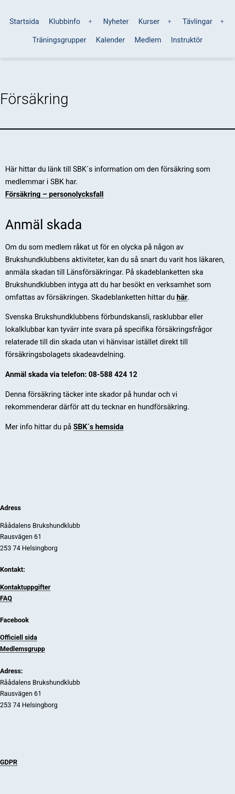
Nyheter (116, 21)
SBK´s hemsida (98, 426)
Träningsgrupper (59, 39)
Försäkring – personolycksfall (54, 194)
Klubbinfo (64, 21)
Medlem (147, 39)
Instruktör (187, 39)
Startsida (24, 21)
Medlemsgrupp (22, 649)
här (182, 297)
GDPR (8, 762)
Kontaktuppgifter (25, 587)
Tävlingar (198, 21)
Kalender (110, 39)
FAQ (6, 598)
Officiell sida (18, 637)
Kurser (149, 21)
